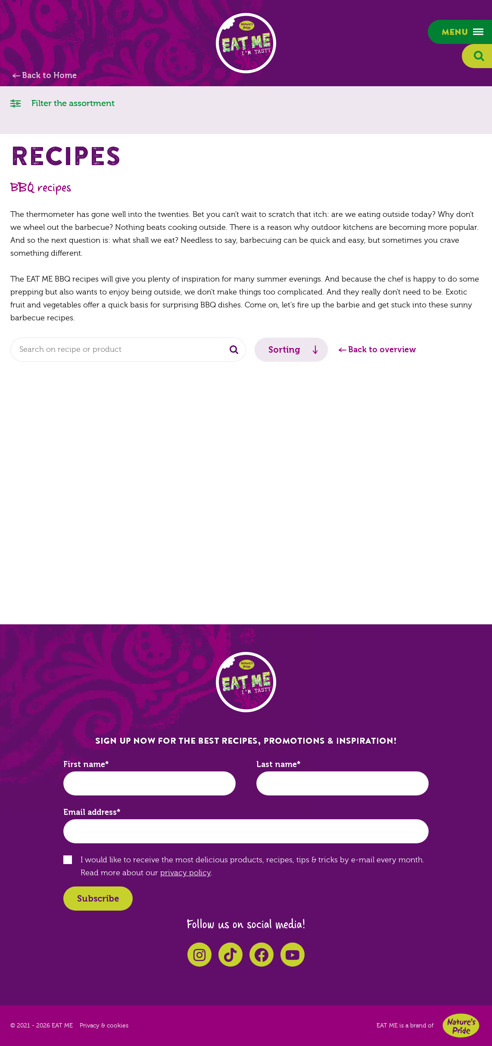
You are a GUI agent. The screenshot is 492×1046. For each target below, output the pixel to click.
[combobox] (128, 350)
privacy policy (185, 872)
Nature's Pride (461, 1025)
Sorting (284, 349)
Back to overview (382, 349)
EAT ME (246, 43)
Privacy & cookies (104, 1025)
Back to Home (49, 75)
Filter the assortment (62, 103)
